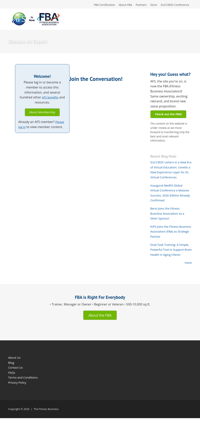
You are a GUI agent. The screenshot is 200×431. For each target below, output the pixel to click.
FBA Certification (97, 5)
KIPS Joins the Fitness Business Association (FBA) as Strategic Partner (169, 238)
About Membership (42, 113)
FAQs (12, 385)
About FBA (120, 5)
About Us (15, 370)
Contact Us (16, 380)
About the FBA (100, 327)
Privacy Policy (18, 395)
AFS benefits (50, 98)
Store (150, 5)
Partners (137, 5)
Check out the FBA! (170, 115)
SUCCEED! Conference (173, 5)
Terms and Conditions (24, 390)
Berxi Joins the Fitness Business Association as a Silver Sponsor (168, 220)
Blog (11, 375)
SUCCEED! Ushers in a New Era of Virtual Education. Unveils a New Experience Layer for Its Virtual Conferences (169, 174)
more (188, 274)
